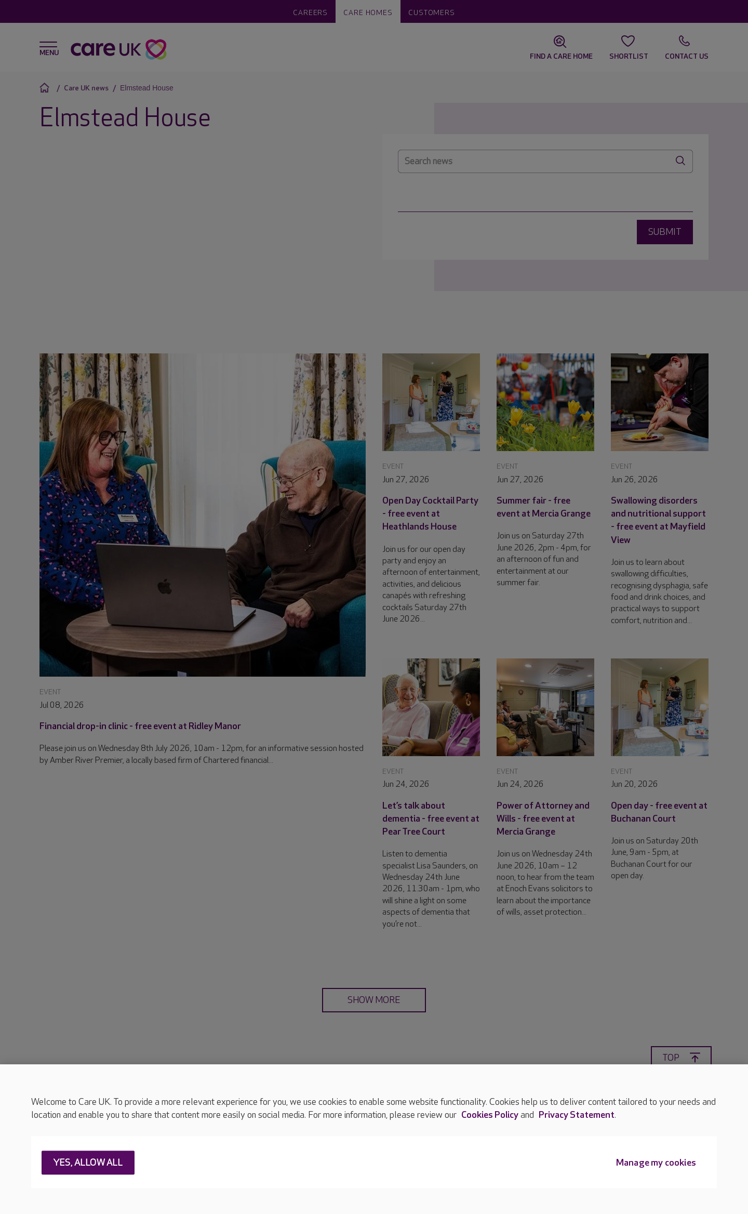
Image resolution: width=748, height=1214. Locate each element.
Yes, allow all (88, 1163)
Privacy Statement (577, 1115)
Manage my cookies (656, 1163)
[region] (374, 1139)
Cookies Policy (489, 1115)
